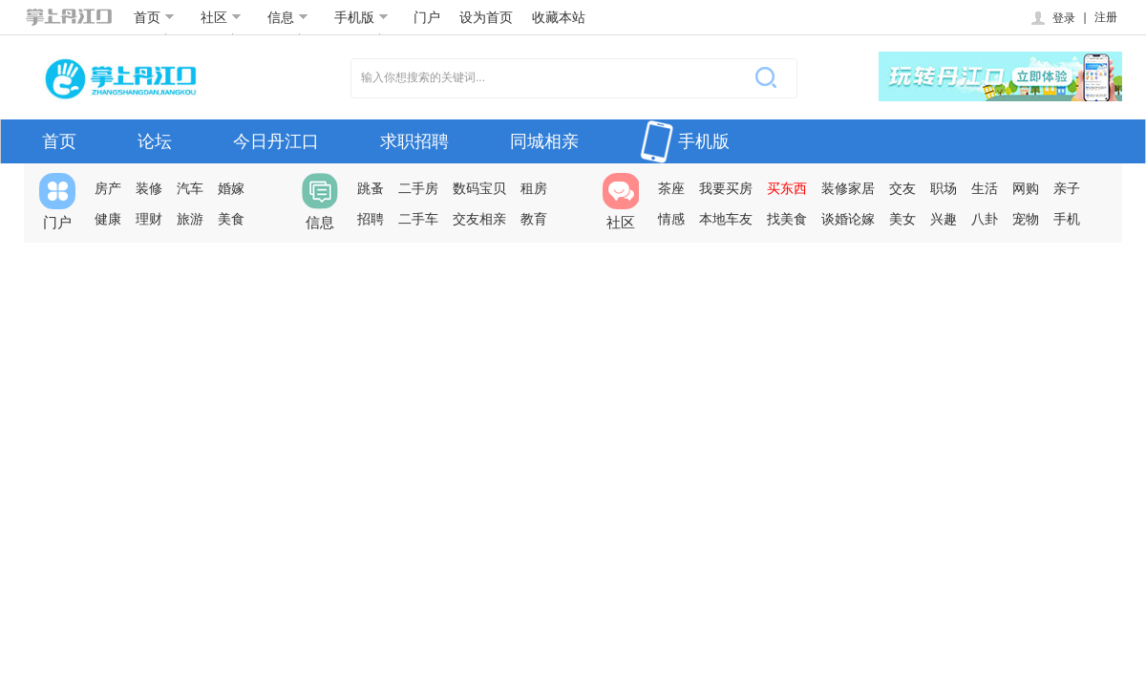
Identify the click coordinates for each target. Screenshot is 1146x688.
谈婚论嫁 (848, 218)
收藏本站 (558, 17)
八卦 (984, 218)
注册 (1105, 17)
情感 (671, 218)
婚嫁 (231, 188)
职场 (943, 188)
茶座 (671, 188)
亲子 (1066, 188)
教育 (533, 218)
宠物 (1025, 218)
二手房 (418, 188)
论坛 (155, 141)
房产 (108, 188)
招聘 (370, 218)
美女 (902, 218)
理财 (149, 218)
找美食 (787, 218)
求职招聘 (414, 141)
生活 (984, 188)
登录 (1052, 18)
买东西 (787, 188)
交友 (902, 188)
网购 (1025, 188)
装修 (149, 188)
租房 (533, 188)
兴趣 (943, 218)
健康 (108, 218)
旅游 (190, 218)
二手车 (418, 218)
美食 (231, 218)
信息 (287, 17)
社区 (221, 17)
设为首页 (486, 17)
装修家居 (848, 188)
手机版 (361, 17)
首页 (154, 17)
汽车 (190, 188)
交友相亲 (479, 218)
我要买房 (726, 188)
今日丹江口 (276, 141)
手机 (1066, 218)
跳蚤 (370, 188)
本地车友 (726, 218)
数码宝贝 (479, 188)
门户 (427, 17)
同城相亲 (544, 141)
